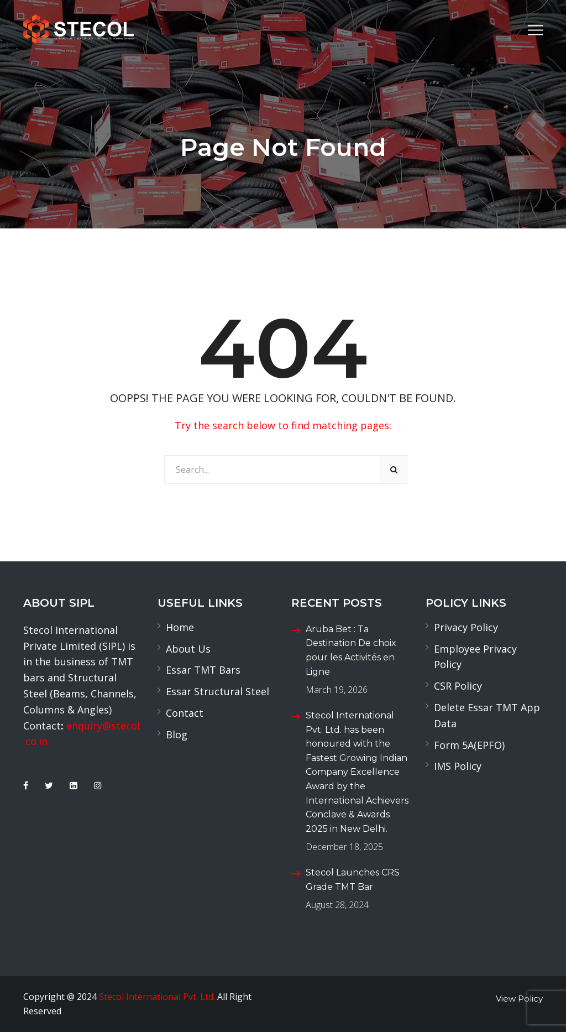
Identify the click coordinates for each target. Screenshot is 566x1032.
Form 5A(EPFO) (469, 745)
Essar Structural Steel (217, 691)
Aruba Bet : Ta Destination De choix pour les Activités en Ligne (351, 650)
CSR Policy (458, 685)
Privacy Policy (466, 627)
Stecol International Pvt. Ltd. (157, 997)
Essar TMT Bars (203, 669)
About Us (188, 648)
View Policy (519, 998)
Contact (184, 713)
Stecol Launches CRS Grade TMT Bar (353, 879)
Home (180, 627)
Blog (176, 734)
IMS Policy (457, 766)
